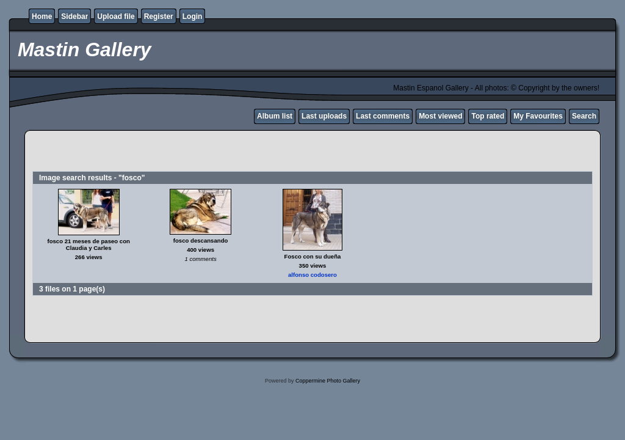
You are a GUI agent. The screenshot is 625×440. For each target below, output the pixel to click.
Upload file (115, 16)
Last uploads (324, 116)
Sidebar (74, 16)
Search (584, 116)
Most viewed (440, 116)
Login (192, 16)
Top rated (487, 116)
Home (42, 16)
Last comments (383, 116)
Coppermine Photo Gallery (327, 381)
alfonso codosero (312, 274)
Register (158, 16)
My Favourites (538, 116)
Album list (274, 116)
